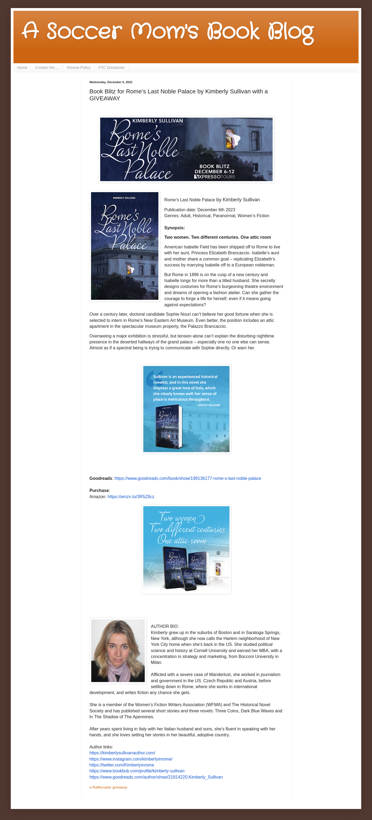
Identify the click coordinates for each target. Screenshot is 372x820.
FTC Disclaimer (111, 67)
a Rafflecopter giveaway (108, 787)
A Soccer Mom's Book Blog (167, 32)
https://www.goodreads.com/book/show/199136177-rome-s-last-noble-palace (187, 478)
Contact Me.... (47, 67)
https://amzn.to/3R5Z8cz (131, 496)
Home (22, 67)
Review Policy (79, 67)
